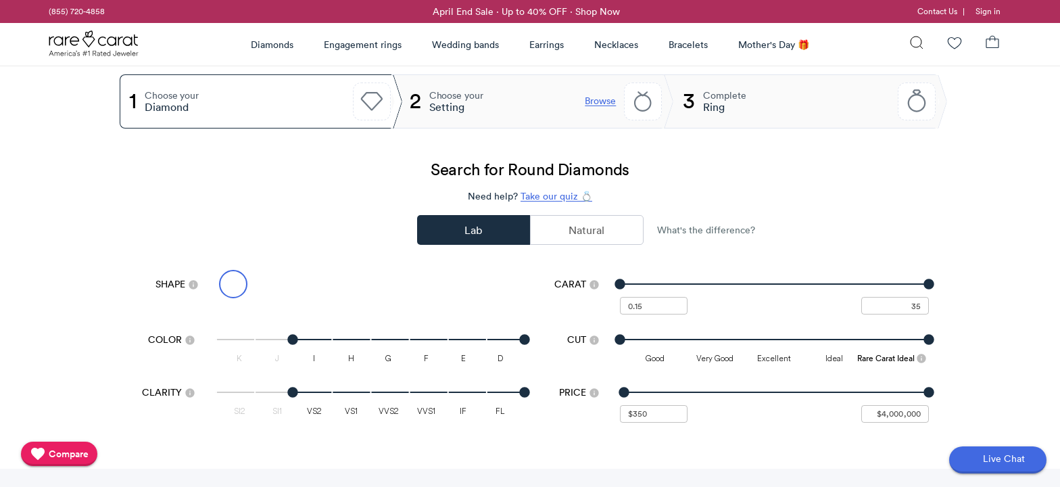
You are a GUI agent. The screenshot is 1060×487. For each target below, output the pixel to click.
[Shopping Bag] (992, 44)
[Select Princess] (385, 284)
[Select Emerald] (324, 284)
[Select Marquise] (294, 284)
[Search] (916, 44)
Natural (586, 230)
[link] (75, 11)
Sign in (988, 11)
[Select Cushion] (446, 284)
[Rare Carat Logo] (94, 46)
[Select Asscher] (507, 284)
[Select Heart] (476, 284)
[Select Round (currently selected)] (233, 284)
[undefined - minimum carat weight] (653, 306)
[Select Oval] (263, 284)
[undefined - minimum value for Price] (653, 414)
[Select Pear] (355, 284)
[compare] (59, 454)
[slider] (774, 284)
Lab (473, 230)
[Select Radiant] (416, 284)
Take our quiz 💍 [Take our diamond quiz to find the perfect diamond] (556, 196)
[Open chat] (997, 459)
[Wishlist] (954, 44)
